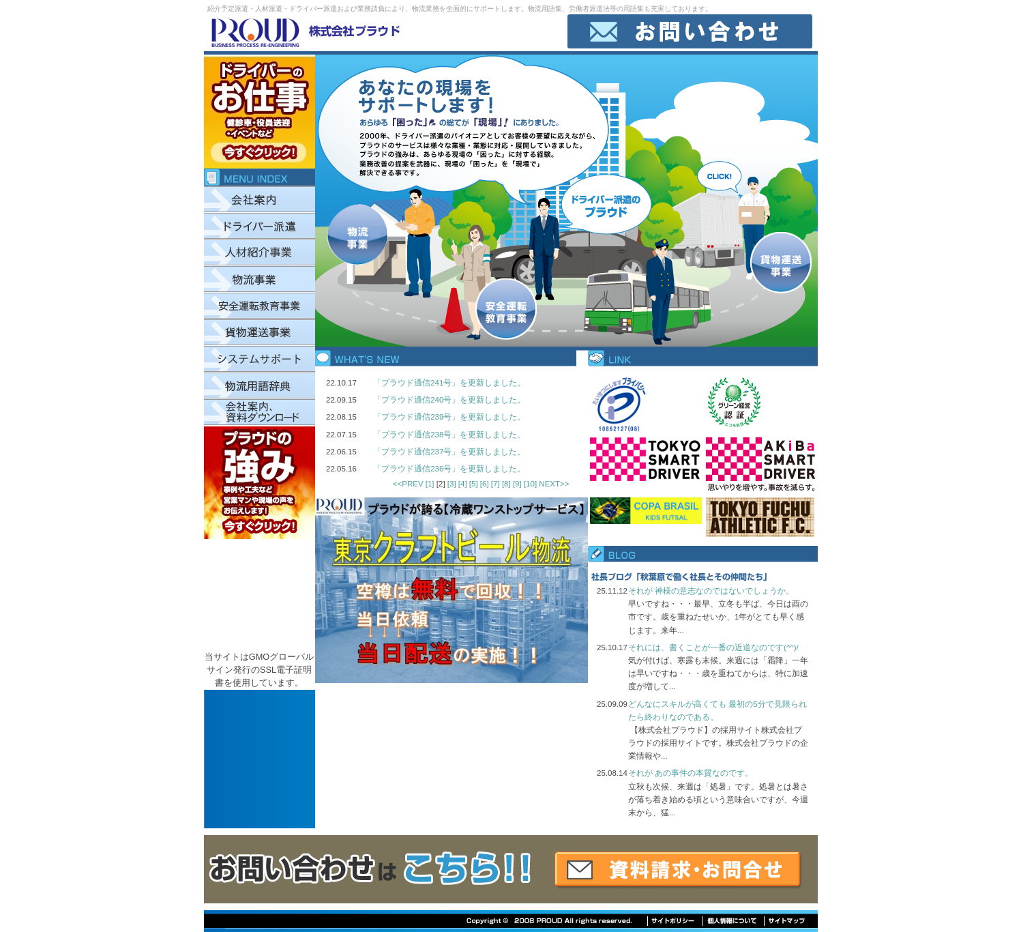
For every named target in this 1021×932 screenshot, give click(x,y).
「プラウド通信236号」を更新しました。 (449, 469)
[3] (452, 484)
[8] (507, 484)
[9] (518, 484)
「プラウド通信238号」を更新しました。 (449, 435)
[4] (463, 484)
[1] (431, 484)
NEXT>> (554, 484)
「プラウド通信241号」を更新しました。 (449, 383)
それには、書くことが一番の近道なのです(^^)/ (713, 647)
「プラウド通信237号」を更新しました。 (449, 452)
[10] (531, 484)
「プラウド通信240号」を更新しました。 (449, 400)
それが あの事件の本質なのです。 (690, 773)
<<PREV (408, 484)
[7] (496, 484)
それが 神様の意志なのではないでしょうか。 (711, 591)
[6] (485, 484)
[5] (474, 484)
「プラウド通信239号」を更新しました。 (449, 417)
